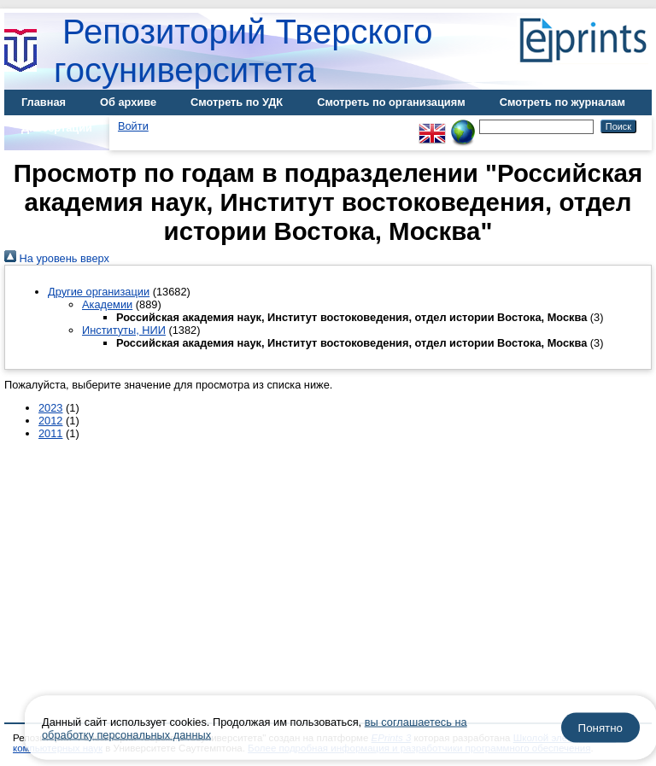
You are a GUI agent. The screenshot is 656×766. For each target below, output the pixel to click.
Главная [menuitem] (43, 102)
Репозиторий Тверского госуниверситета (243, 51)
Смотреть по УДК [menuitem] (236, 102)
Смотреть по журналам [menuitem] (562, 102)
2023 (50, 407)
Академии (107, 304)
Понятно (600, 728)
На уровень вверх (56, 258)
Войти (133, 126)
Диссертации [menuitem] (56, 127)
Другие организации (98, 291)
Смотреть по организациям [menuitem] (391, 102)
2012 (50, 420)
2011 (50, 433)
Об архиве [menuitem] (128, 102)
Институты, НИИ (124, 330)
